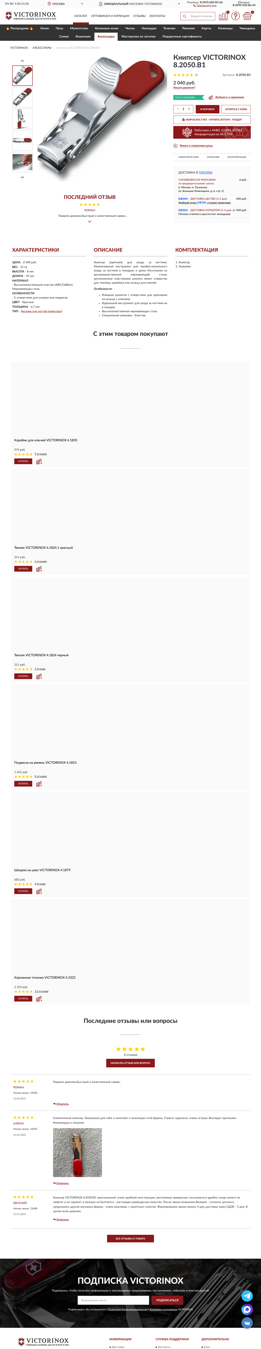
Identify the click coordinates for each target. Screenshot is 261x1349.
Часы (59, 28)
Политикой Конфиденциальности (127, 1309)
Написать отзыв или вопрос (130, 1063)
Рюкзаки (188, 28)
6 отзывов (41, 561)
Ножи (44, 28)
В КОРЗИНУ (207, 109)
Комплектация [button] (236, 157)
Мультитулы (79, 28)
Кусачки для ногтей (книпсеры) (41, 311)
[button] (204, 5)
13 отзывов (41, 991)
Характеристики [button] (188, 157)
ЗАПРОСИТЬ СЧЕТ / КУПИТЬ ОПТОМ (212, 119)
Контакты (157, 16)
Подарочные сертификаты (182, 36)
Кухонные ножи (106, 28)
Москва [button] (205, 172)
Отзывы (139, 16)
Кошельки (83, 36)
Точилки (169, 28)
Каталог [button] (80, 16)
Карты (206, 28)
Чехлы (130, 28)
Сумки (64, 36)
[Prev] (22, 60)
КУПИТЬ (23, 461)
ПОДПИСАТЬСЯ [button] (167, 1300)
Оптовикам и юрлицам (110, 16)
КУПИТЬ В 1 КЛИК (236, 109)
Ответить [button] (61, 1104)
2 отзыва (40, 669)
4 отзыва (40, 884)
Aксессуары (106, 36)
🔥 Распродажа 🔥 (19, 28)
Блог (207, 1347)
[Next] (22, 177)
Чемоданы (247, 28)
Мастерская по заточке (139, 36)
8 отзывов (41, 776)
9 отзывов (41, 454)
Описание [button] (213, 157)
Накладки (149, 28)
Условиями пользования (163, 1309)
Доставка (118, 1347)
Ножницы (225, 28)
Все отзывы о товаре (130, 1238)
